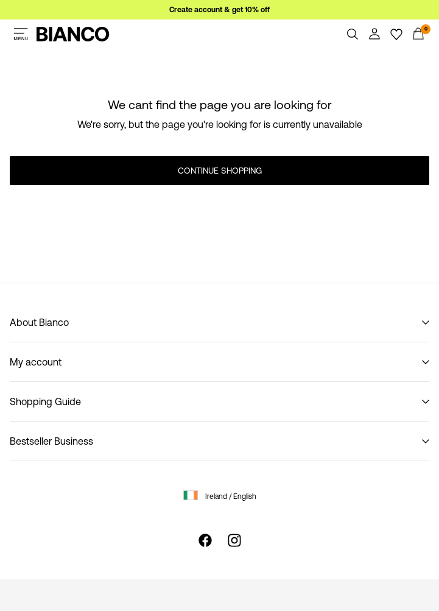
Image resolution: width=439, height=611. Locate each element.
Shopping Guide (45, 401)
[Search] (352, 34)
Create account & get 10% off (219, 9)
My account (35, 361)
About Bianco (39, 322)
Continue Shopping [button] (220, 170)
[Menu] (21, 34)
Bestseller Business (51, 441)
